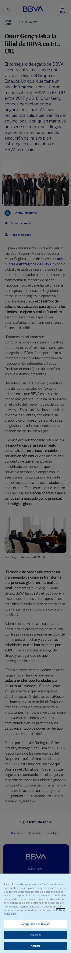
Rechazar (35, 935)
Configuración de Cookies (35, 924)
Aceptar (35, 945)
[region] (35, 913)
